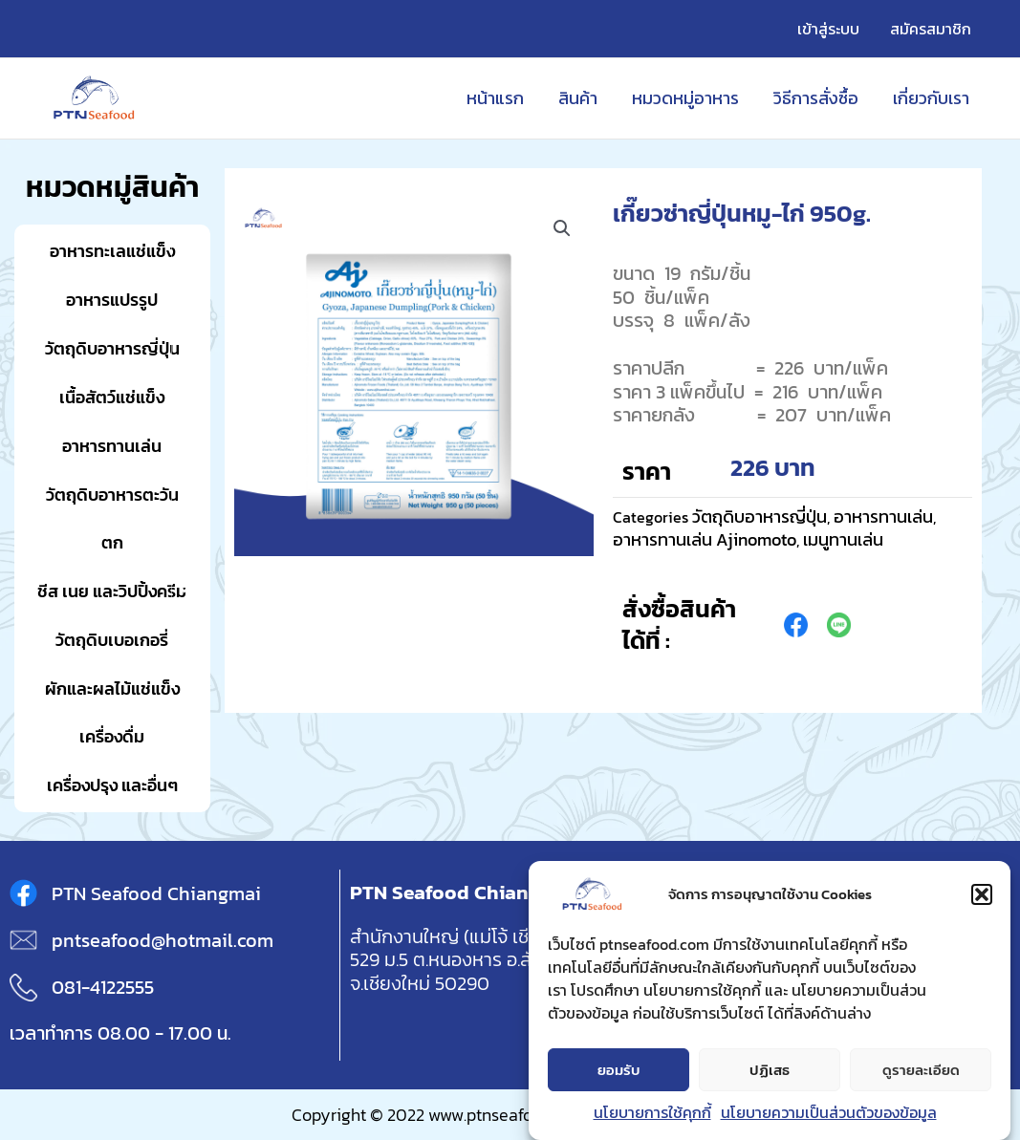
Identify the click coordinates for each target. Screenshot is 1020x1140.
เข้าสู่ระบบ (828, 28)
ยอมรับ (618, 1073)
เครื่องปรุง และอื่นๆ (112, 785)
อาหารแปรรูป (112, 299)
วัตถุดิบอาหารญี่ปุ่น (112, 348)
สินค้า (577, 98)
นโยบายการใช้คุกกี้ (652, 1116)
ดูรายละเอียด (921, 1073)
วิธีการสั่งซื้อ (815, 98)
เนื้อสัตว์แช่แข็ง (111, 397)
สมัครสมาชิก (930, 28)
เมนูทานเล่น (843, 539)
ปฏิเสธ (769, 1073)
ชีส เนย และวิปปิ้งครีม (111, 591)
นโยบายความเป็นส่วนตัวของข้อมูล (829, 1116)
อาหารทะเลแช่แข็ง (112, 251)
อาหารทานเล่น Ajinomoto (704, 539)
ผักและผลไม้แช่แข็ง (112, 688)
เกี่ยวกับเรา (931, 98)
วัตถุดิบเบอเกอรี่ (111, 640)
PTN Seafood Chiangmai (156, 893)
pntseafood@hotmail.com (162, 940)
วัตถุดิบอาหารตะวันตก (112, 518)
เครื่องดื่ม (111, 736)
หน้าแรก (495, 98)
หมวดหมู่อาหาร (685, 98)
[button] (981, 898)
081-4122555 (103, 987)
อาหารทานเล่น (112, 446)
